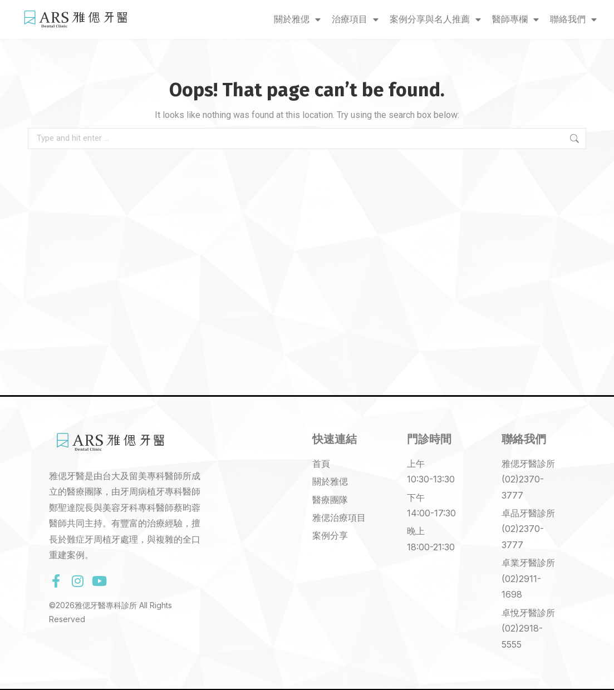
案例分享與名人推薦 (435, 19)
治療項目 (355, 19)
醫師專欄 (515, 19)
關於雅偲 (297, 19)
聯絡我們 (573, 19)
